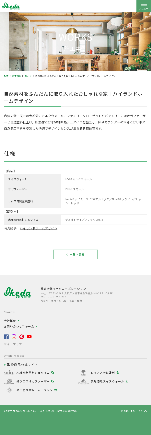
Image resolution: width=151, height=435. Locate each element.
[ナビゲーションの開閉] (143, 6)
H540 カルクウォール (78, 179)
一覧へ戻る (77, 254)
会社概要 (10, 321)
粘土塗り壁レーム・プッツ (35, 390)
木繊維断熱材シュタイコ (33, 373)
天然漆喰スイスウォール (107, 381)
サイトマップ (13, 344)
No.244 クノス (75, 199)
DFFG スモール (74, 189)
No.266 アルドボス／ (99, 199)
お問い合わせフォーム (19, 326)
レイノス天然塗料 (103, 373)
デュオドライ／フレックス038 (84, 220)
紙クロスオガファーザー (33, 381)
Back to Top (132, 410)
